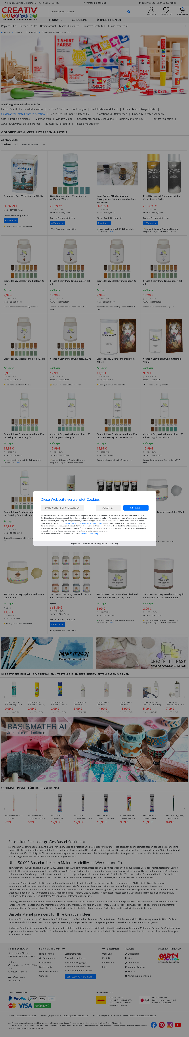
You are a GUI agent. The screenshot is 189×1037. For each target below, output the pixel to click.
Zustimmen (136, 507)
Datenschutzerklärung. (90, 533)
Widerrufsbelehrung (109, 543)
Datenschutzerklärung (91, 543)
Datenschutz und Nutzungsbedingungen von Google (82, 523)
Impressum (75, 543)
